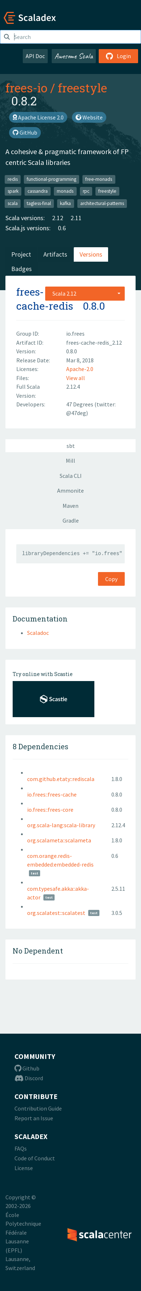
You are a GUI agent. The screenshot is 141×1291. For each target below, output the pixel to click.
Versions (91, 254)
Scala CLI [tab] (71, 475)
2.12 (57, 218)
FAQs (20, 1148)
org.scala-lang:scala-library (61, 825)
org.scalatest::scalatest (56, 912)
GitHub (25, 132)
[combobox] (85, 293)
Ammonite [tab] (70, 490)
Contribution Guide (38, 1108)
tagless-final (39, 203)
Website (89, 117)
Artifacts (55, 254)
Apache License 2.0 (38, 117)
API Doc (35, 56)
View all (75, 377)
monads (65, 191)
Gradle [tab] (71, 520)
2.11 (76, 218)
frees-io (26, 88)
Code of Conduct (34, 1158)
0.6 (62, 228)
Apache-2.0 (79, 368)
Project (21, 254)
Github (26, 1068)
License (23, 1168)
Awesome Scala (74, 56)
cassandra (37, 191)
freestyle (82, 88)
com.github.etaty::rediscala (60, 778)
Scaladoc (38, 632)
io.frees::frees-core (50, 809)
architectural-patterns (102, 203)
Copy (111, 579)
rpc (86, 191)
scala (13, 203)
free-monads (98, 179)
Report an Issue (33, 1118)
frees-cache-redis (44, 298)
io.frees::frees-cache (52, 794)
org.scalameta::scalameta (59, 840)
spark (13, 191)
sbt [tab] (71, 445)
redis (13, 179)
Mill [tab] (70, 460)
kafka (65, 203)
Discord (28, 1078)
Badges (21, 269)
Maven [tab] (70, 505)
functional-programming (51, 179)
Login (118, 56)
